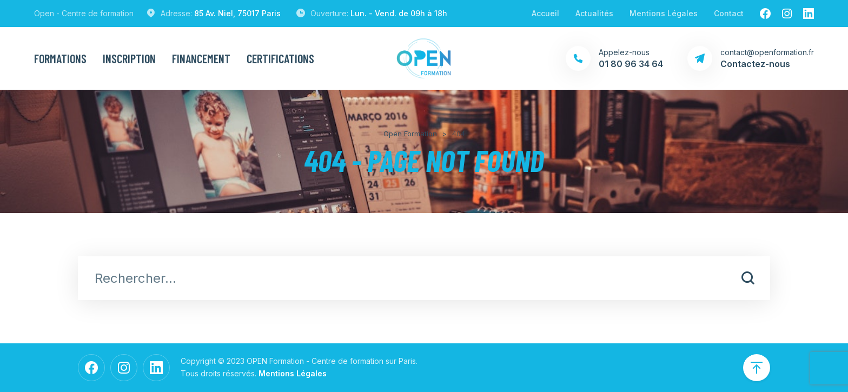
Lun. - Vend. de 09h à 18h (398, 13)
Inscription (129, 58)
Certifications (280, 58)
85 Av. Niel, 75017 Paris (237, 13)
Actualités (594, 13)
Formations (60, 58)
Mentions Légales (664, 13)
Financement (201, 58)
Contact (729, 13)
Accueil (545, 13)
